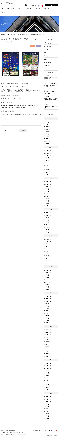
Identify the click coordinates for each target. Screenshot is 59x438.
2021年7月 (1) (47, 248)
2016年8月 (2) (47, 406)
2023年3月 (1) (47, 201)
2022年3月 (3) (47, 227)
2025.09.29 (51, 99)
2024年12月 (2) (47, 150)
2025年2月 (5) (47, 141)
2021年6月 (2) (47, 251)
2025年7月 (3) (47, 129)
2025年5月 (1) (47, 134)
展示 (3, 8)
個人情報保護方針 (36, 430)
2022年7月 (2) (47, 220)
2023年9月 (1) (47, 189)
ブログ (45, 56)
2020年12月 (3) (47, 270)
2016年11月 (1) (47, 399)
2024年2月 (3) (47, 172)
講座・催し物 (10, 8)
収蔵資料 (37, 8)
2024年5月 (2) (47, 165)
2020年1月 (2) (47, 289)
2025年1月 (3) (47, 143)
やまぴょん (46, 62)
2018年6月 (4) (47, 344)
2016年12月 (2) (47, 397)
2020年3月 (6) (47, 284)
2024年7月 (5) (47, 162)
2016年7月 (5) (47, 408)
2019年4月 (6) (47, 315)
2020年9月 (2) (47, 275)
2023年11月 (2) (47, 184)
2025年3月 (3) (47, 139)
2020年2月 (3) (47, 287)
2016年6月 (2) (47, 411)
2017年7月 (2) (47, 375)
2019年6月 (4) (47, 311)
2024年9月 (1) (47, 158)
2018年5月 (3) (47, 346)
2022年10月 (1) (47, 215)
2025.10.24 (51, 77)
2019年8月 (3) (47, 306)
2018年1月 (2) (47, 356)
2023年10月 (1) (47, 186)
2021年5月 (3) (47, 253)
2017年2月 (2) (47, 387)
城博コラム (5, 12)
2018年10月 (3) (47, 334)
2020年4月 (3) (47, 282)
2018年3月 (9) (47, 351)
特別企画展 (46, 46)
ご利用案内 (20, 8)
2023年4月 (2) (47, 198)
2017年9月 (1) (47, 370)
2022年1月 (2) (47, 232)
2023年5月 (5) (47, 196)
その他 (45, 65)
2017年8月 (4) (47, 373)
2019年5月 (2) (47, 313)
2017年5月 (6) (47, 380)
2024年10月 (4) (47, 155)
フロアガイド (29, 8)
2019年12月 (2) (47, 296)
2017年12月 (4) (47, 363)
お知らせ (46, 43)
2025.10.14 (51, 84)
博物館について (46, 8)
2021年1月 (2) (47, 263)
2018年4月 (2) (47, 349)
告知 (45, 49)
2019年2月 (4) (47, 320)
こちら (11, 95)
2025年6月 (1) (47, 131)
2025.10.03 (51, 106)
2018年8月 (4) (47, 339)
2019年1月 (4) (47, 322)
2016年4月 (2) (47, 413)
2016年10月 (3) (47, 401)
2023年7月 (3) (47, 193)
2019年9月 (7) (47, 303)
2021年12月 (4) (47, 239)
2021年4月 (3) (47, 256)
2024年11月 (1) (47, 153)
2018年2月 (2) (47, 354)
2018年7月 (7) (47, 342)
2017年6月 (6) (47, 377)
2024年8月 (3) (47, 160)
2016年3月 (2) (47, 416)
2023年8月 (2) (47, 191)
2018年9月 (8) (47, 337)
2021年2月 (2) (47, 260)
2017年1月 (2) (47, 389)
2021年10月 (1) (47, 244)
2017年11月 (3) (47, 365)
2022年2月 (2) (47, 229)
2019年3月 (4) (47, 318)
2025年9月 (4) (47, 124)
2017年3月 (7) (47, 385)
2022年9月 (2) (47, 217)
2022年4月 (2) (47, 225)
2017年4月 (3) (47, 382)
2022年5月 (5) (47, 222)
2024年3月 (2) (47, 170)
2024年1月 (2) (47, 174)
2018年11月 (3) (47, 332)
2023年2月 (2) (47, 203)
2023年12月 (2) (47, 181)
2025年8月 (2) (47, 127)
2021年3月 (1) (47, 258)
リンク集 (44, 430)
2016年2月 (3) (47, 418)
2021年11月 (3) (47, 241)
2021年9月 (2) (47, 246)
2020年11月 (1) (47, 272)
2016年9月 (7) (47, 404)
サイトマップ (29, 5)
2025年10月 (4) (47, 122)
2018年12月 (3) (47, 330)
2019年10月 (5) (47, 301)
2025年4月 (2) (47, 136)
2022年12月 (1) (47, 213)
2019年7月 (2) (47, 308)
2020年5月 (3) (47, 279)
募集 (45, 52)
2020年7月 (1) (47, 277)
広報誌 (45, 59)
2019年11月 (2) (47, 299)
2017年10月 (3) (47, 368)
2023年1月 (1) (47, 205)
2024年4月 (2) (47, 167)
